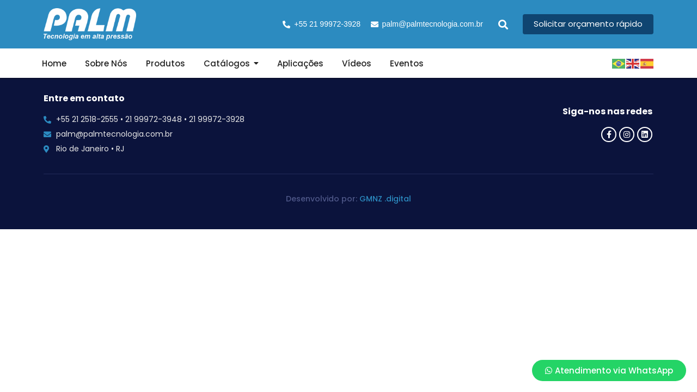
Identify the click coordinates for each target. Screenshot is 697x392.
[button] (503, 24)
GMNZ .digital (385, 198)
